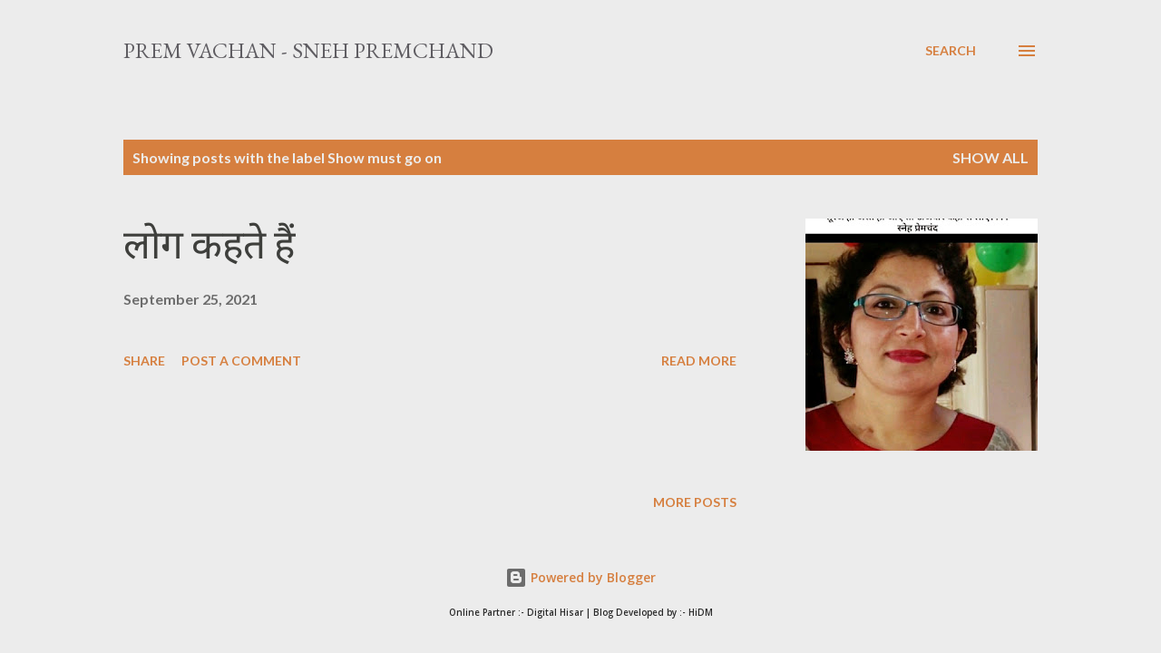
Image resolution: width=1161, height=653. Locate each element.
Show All (990, 157)
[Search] (950, 51)
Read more (699, 360)
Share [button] (144, 360)
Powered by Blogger (580, 577)
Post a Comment (241, 360)
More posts (695, 502)
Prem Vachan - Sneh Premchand (308, 50)
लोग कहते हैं (209, 244)
